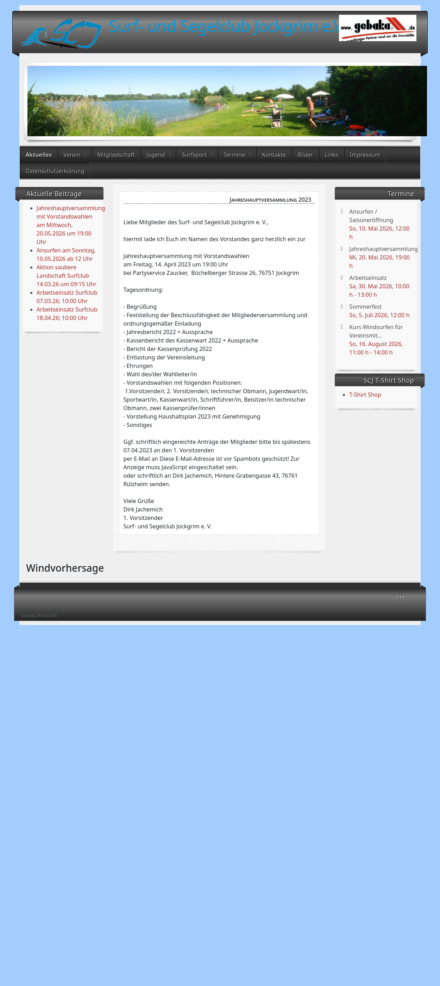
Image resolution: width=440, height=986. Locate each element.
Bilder (305, 154)
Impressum (365, 154)
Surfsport (194, 154)
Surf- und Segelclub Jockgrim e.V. (227, 26)
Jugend (155, 154)
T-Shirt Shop (365, 394)
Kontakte (274, 154)
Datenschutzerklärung (54, 171)
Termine (234, 154)
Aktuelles (38, 154)
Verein (71, 154)
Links (331, 154)
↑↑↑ (401, 597)
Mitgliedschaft (116, 154)
